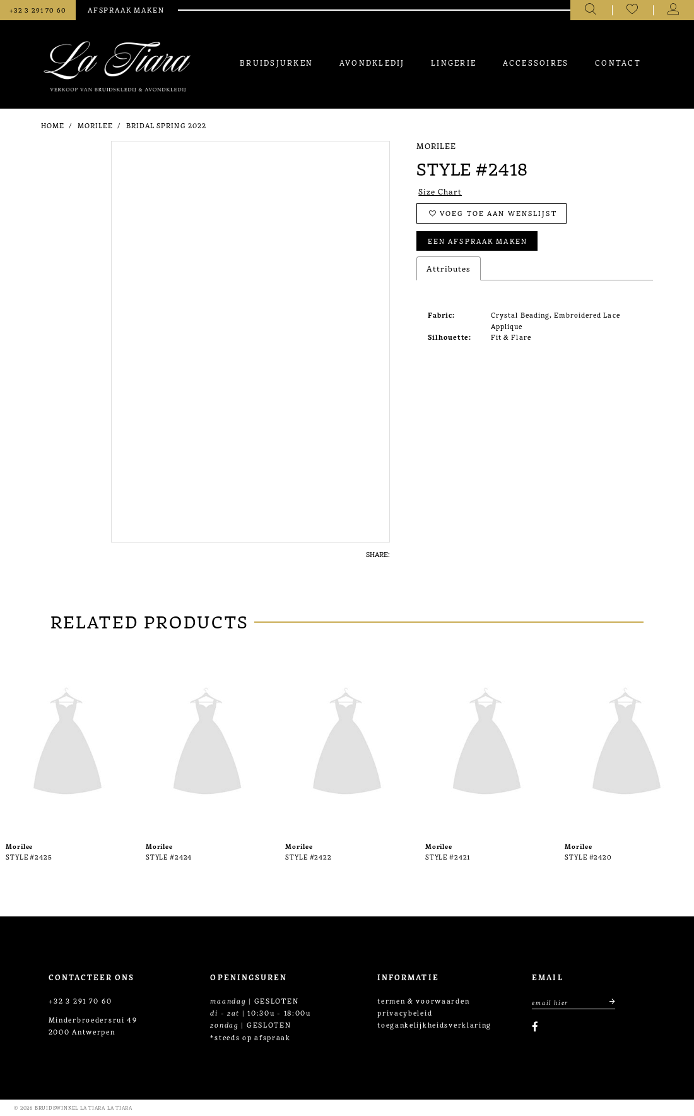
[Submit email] (607, 1002)
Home (52, 125)
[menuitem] (276, 62)
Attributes (448, 268)
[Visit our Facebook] (535, 1026)
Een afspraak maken (477, 241)
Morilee (96, 125)
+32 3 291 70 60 (80, 1000)
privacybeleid (404, 1012)
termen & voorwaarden (423, 1000)
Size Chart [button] (440, 191)
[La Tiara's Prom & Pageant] (117, 66)
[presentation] (67, 743)
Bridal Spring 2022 (166, 125)
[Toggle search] (590, 10)
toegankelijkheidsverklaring (434, 1024)
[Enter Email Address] (573, 1002)
